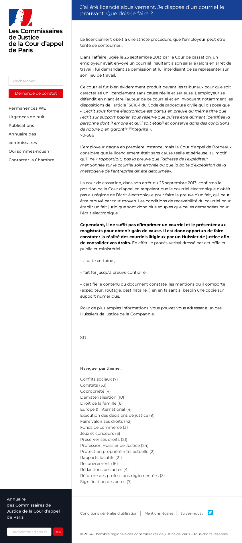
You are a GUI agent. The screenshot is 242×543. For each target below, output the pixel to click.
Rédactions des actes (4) (104, 469)
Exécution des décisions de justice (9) (117, 415)
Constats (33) (93, 385)
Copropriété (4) (95, 391)
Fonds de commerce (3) (104, 427)
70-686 (87, 135)
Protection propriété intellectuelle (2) (117, 451)
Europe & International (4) (106, 409)
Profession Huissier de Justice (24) (114, 445)
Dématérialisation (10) (102, 397)
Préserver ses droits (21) (103, 439)
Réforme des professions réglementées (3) (122, 475)
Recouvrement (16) (99, 463)
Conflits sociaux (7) (99, 379)
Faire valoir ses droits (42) (106, 421)
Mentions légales (159, 513)
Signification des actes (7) (106, 481)
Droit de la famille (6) (101, 403)
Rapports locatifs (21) (101, 457)
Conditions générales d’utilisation (108, 513)
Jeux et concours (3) (100, 433)
